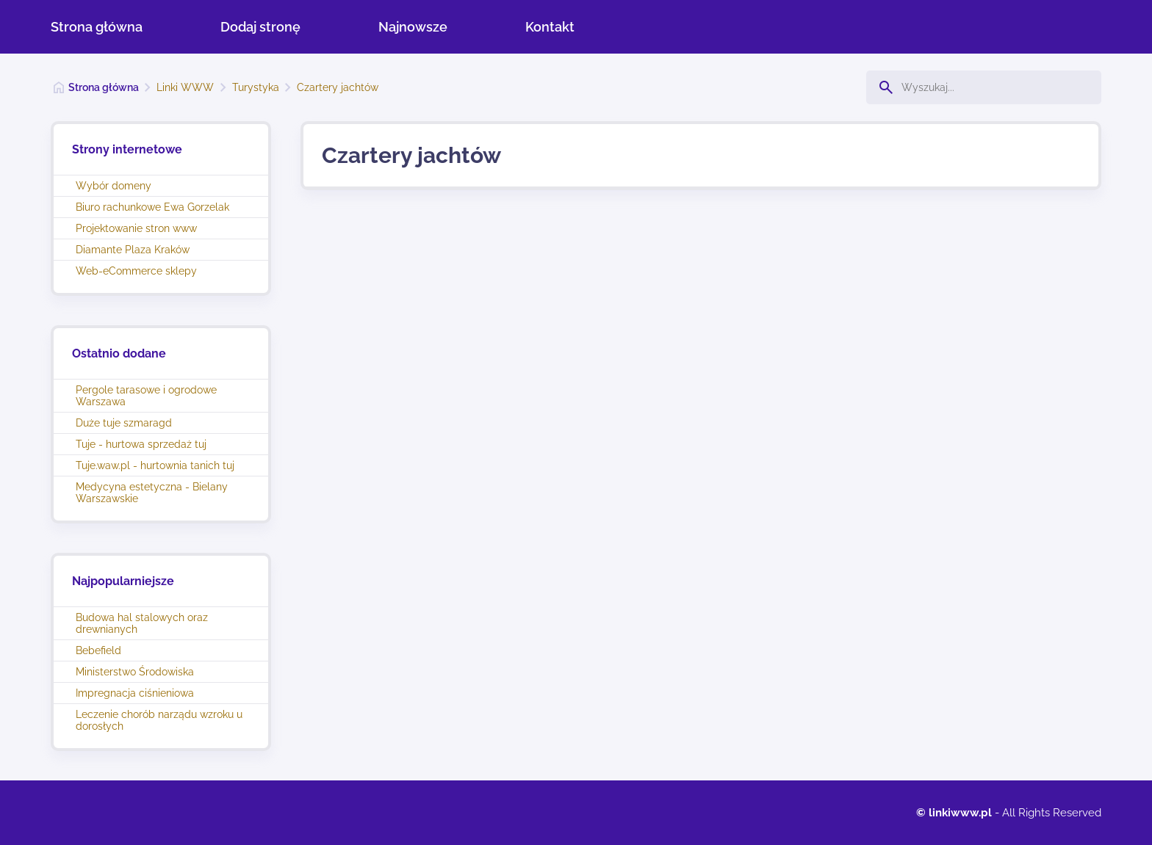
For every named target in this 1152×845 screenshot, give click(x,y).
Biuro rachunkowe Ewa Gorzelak (152, 207)
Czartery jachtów (337, 87)
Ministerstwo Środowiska (135, 672)
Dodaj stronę (260, 27)
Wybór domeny (113, 186)
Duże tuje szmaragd (124, 423)
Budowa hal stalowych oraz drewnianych (142, 623)
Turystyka (255, 87)
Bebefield (98, 650)
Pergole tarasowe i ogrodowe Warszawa (146, 395)
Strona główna (97, 27)
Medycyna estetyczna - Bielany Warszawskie (152, 492)
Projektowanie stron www (136, 228)
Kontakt (550, 27)
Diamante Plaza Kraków (133, 249)
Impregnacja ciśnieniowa (135, 693)
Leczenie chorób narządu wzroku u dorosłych (159, 720)
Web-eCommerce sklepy (136, 271)
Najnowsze (412, 27)
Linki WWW (185, 87)
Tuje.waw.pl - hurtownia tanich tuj (155, 465)
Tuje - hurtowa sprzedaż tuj (141, 444)
